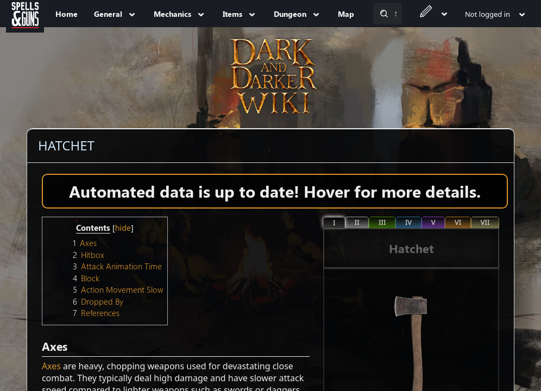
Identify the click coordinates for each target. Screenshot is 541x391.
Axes (51, 366)
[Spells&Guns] (25, 13)
